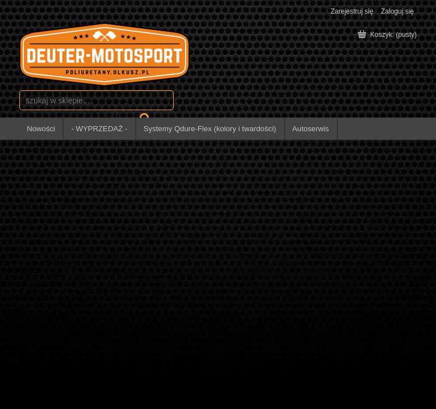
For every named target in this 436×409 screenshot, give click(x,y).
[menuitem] (41, 129)
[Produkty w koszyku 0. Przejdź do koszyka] (388, 35)
